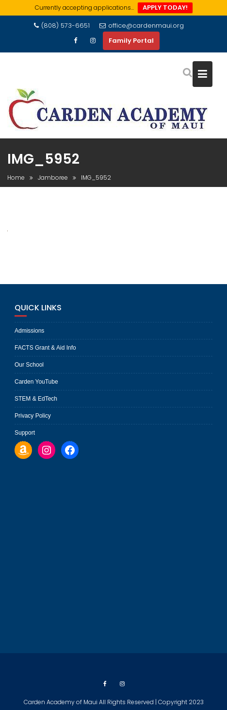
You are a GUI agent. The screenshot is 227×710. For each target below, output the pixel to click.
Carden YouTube (36, 381)
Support (25, 432)
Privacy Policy (33, 415)
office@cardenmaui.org (141, 25)
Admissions (29, 330)
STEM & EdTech (36, 398)
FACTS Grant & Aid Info (45, 347)
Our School (29, 364)
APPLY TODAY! (165, 7)
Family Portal (131, 40)
